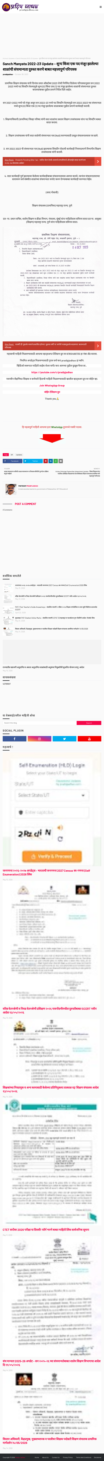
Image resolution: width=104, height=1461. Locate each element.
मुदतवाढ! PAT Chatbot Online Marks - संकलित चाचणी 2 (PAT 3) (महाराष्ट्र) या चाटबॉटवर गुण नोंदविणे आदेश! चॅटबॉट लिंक (55, 618)
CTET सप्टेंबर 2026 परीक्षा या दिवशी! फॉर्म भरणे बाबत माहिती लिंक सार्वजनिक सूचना (46, 1229)
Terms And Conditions (83, 1457)
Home (5, 58)
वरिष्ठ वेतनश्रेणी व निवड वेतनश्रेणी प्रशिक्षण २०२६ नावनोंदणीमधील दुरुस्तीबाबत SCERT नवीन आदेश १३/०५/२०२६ (50, 596)
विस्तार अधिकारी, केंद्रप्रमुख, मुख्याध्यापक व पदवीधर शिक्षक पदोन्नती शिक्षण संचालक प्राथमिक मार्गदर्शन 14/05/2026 (51, 629)
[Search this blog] (40, 723)
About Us (45, 1457)
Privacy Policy (68, 1457)
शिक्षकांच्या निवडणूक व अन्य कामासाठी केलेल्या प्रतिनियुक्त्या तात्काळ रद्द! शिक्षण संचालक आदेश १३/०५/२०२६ (51, 1089)
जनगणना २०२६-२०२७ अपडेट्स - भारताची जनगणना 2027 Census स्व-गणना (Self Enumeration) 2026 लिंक (51, 585)
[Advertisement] (52, 34)
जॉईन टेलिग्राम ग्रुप (52, 391)
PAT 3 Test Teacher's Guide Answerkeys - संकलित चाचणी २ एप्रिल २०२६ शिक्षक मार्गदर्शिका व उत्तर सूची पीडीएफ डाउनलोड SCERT (56, 608)
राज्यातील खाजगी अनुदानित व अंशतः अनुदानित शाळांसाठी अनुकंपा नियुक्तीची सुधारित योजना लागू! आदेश (43, 667)
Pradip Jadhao (20, 1457)
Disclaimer (97, 1457)
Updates (11, 58)
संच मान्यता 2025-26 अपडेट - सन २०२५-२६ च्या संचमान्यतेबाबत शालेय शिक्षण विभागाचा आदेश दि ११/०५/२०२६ (51, 1363)
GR (12, 455)
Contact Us (56, 1457)
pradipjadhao (8, 74)
